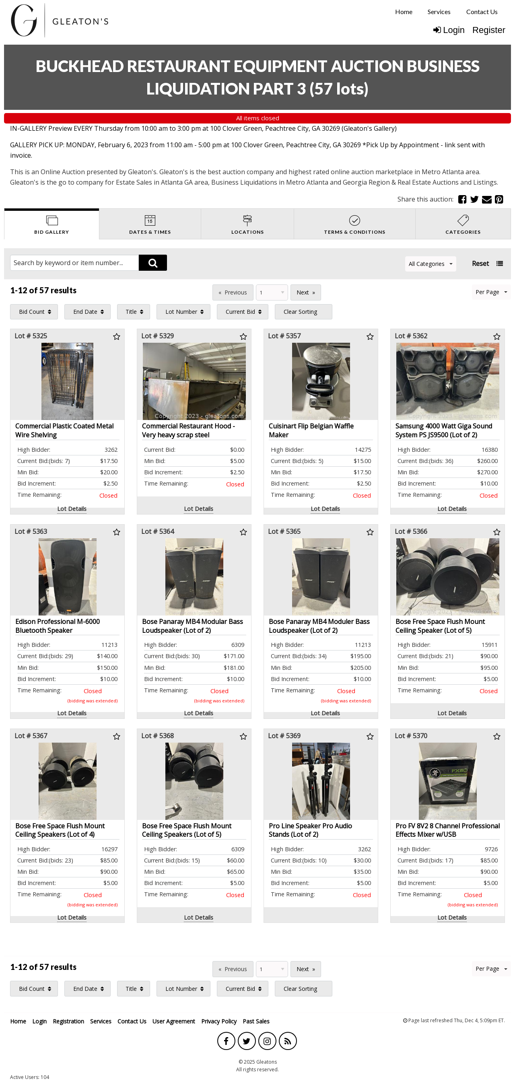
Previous (236, 292)
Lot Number (181, 311)
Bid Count (32, 311)
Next (303, 292)
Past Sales (256, 1021)
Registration (68, 1021)
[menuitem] (403, 11)
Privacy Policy (219, 1021)
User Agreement (173, 1021)
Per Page (491, 292)
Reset (480, 263)
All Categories (431, 264)
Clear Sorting (300, 311)
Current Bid (240, 311)
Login (449, 30)
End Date (85, 311)
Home (403, 11)
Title (131, 311)
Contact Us (482, 11)
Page (201, 291)
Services (439, 11)
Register (488, 30)
